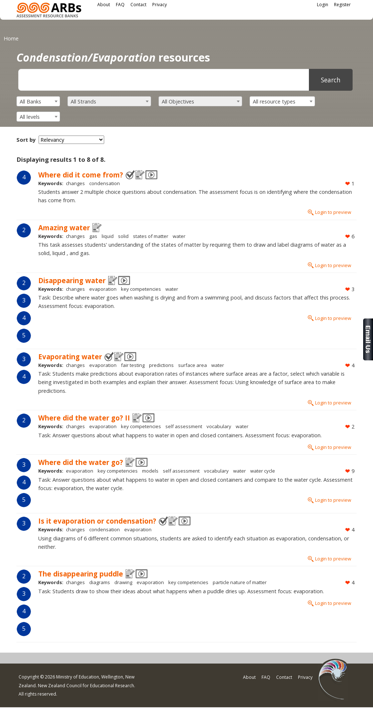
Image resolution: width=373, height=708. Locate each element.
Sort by (26, 139)
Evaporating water (70, 356)
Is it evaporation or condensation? (97, 520)
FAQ (120, 4)
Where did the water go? (80, 462)
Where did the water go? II (84, 417)
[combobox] (38, 101)
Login (322, 4)
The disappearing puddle (80, 573)
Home (11, 38)
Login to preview (333, 212)
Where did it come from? (80, 174)
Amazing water (64, 227)
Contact (138, 4)
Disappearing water (72, 280)
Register (342, 4)
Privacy (159, 4)
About (103, 4)
